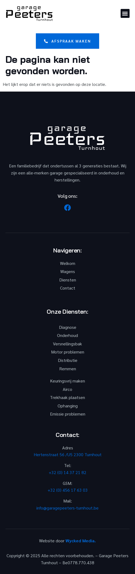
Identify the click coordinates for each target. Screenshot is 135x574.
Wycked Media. (80, 540)
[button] (125, 13)
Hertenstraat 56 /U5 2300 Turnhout (68, 454)
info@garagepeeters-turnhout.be (67, 508)
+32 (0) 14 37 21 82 (67, 472)
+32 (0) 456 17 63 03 (68, 490)
